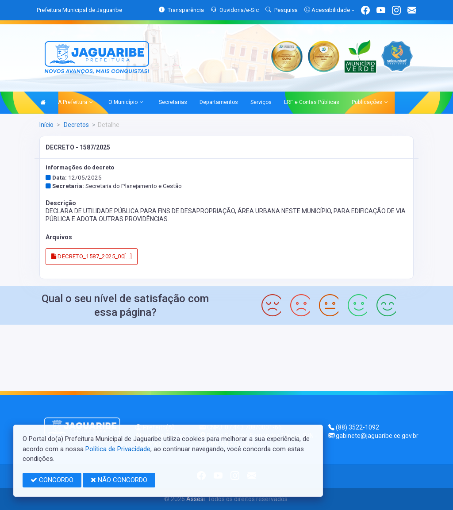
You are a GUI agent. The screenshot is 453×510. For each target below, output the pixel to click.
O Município (125, 102)
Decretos (75, 124)
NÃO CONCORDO (119, 480)
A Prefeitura (75, 102)
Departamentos (219, 102)
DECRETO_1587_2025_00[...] (91, 256)
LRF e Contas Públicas (311, 102)
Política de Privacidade (117, 449)
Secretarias (173, 102)
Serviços (261, 102)
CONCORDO (52, 480)
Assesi (195, 498)
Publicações (370, 102)
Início (46, 124)
